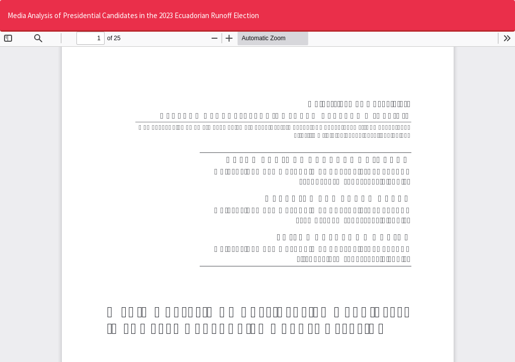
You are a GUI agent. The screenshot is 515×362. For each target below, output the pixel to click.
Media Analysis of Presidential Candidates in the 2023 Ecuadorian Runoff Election (133, 15)
